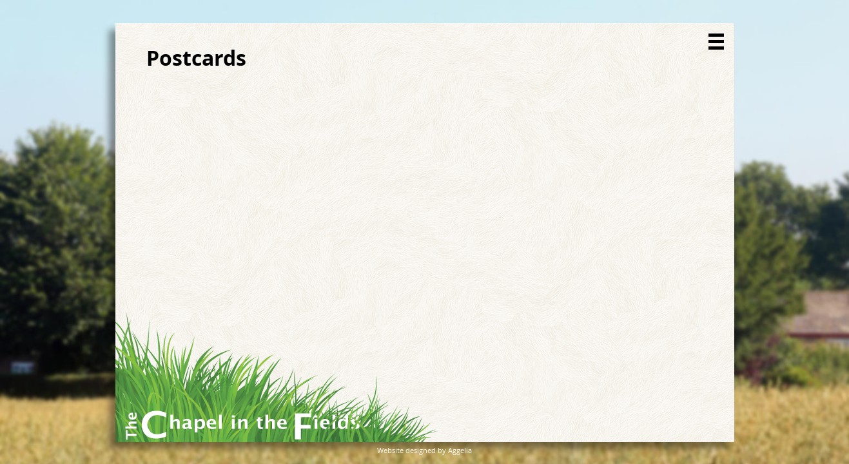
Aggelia (460, 450)
